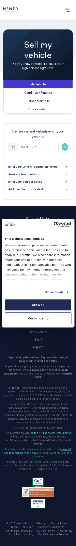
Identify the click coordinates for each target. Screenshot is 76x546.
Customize (38, 318)
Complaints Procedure (18, 530)
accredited (31, 432)
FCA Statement (46, 530)
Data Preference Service (53, 534)
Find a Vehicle (38, 332)
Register (38, 347)
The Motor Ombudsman (57, 432)
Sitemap (28, 527)
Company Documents (51, 527)
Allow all (38, 305)
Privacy (41, 523)
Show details (54, 292)
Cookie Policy (58, 523)
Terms (14, 527)
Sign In (39, 339)
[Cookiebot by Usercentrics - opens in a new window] (54, 224)
